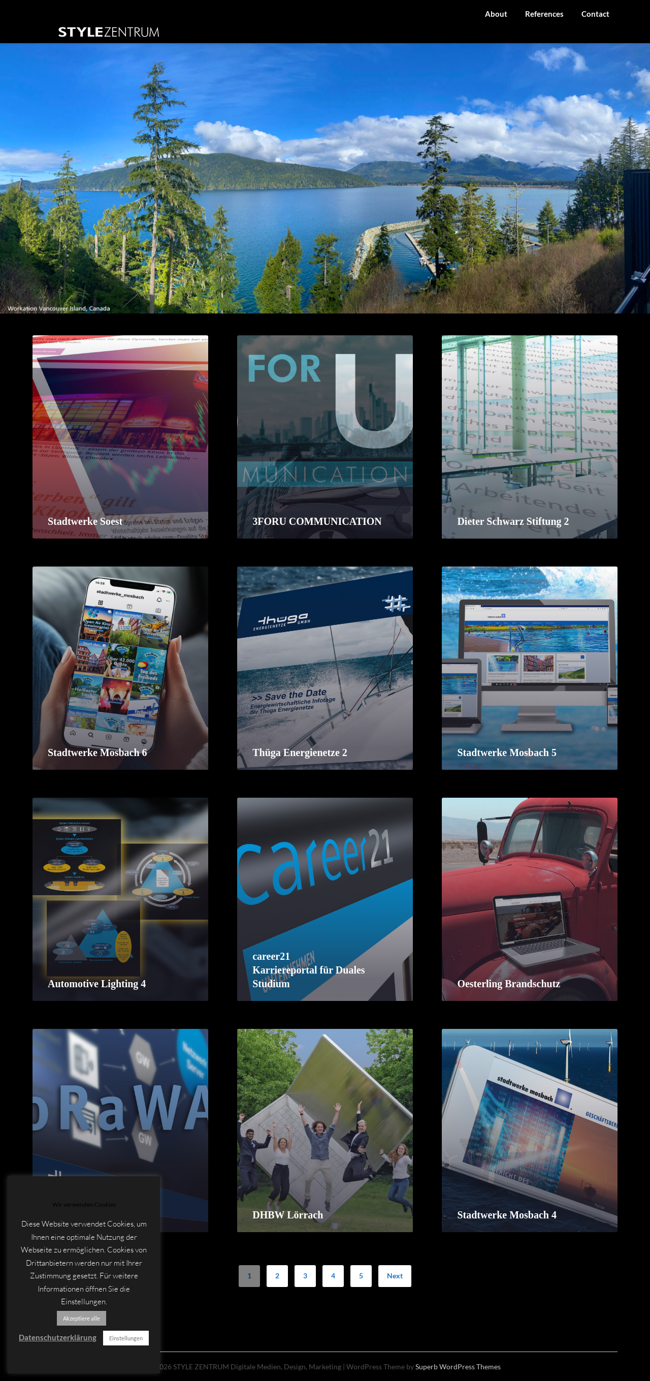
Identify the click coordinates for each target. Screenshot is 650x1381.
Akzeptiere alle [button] (81, 1318)
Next (395, 1275)
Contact (595, 13)
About (496, 13)
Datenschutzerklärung (57, 1337)
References (544, 13)
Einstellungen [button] (126, 1338)
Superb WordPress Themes (458, 1366)
